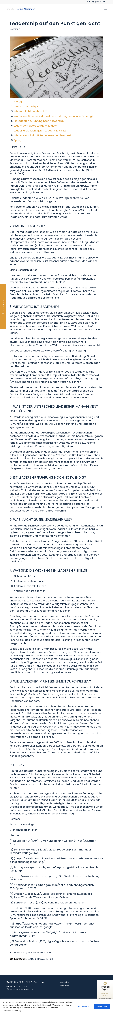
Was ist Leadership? (26, 106)
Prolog (18, 101)
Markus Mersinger (42, 952)
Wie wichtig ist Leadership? (30, 111)
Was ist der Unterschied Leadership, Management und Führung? (53, 116)
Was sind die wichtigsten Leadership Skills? (40, 130)
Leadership (15, 29)
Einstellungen (84, 1006)
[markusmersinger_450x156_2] (21, 9)
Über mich (64, 985)
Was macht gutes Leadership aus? (35, 125)
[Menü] (105, 9)
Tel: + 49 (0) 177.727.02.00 (96, 2)
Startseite (64, 982)
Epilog (17, 140)
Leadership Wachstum (40, 959)
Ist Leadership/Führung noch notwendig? (39, 121)
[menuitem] (105, 9)
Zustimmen (102, 1006)
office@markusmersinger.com (20, 989)
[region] (56, 1006)
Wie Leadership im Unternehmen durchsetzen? (42, 135)
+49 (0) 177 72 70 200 (19, 986)
